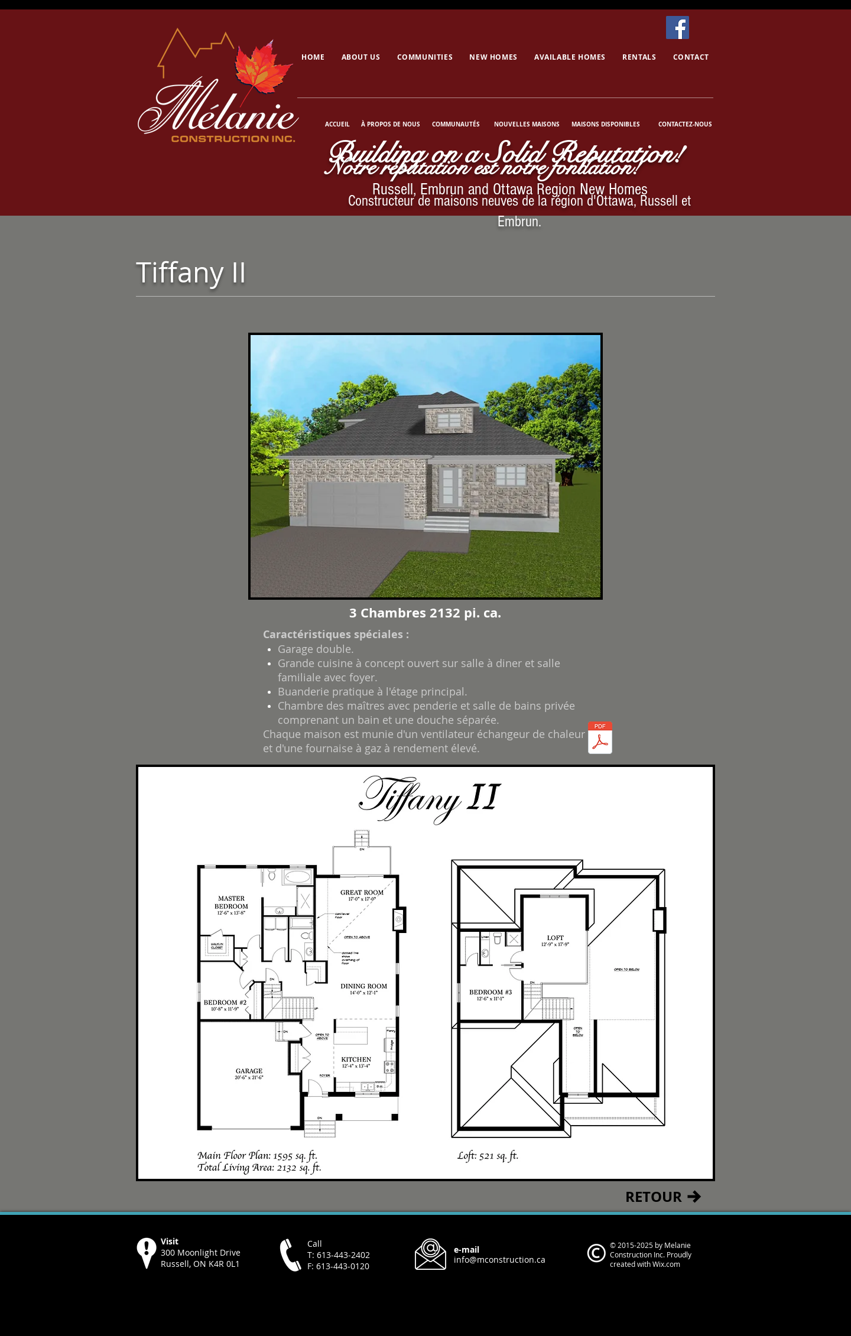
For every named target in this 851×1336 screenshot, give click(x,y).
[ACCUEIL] (338, 124)
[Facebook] (677, 27)
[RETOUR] (653, 1196)
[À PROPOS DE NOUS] (391, 124)
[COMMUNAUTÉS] (456, 124)
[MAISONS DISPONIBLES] (605, 124)
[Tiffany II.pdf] (600, 739)
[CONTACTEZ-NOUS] (685, 124)
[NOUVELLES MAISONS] (527, 124)
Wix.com (666, 1264)
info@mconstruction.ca (499, 1259)
